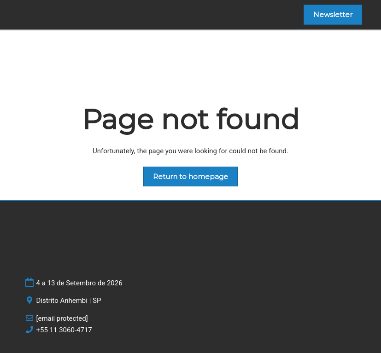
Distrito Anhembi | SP (68, 300)
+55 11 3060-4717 (64, 330)
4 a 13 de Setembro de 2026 (79, 283)
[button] (333, 15)
